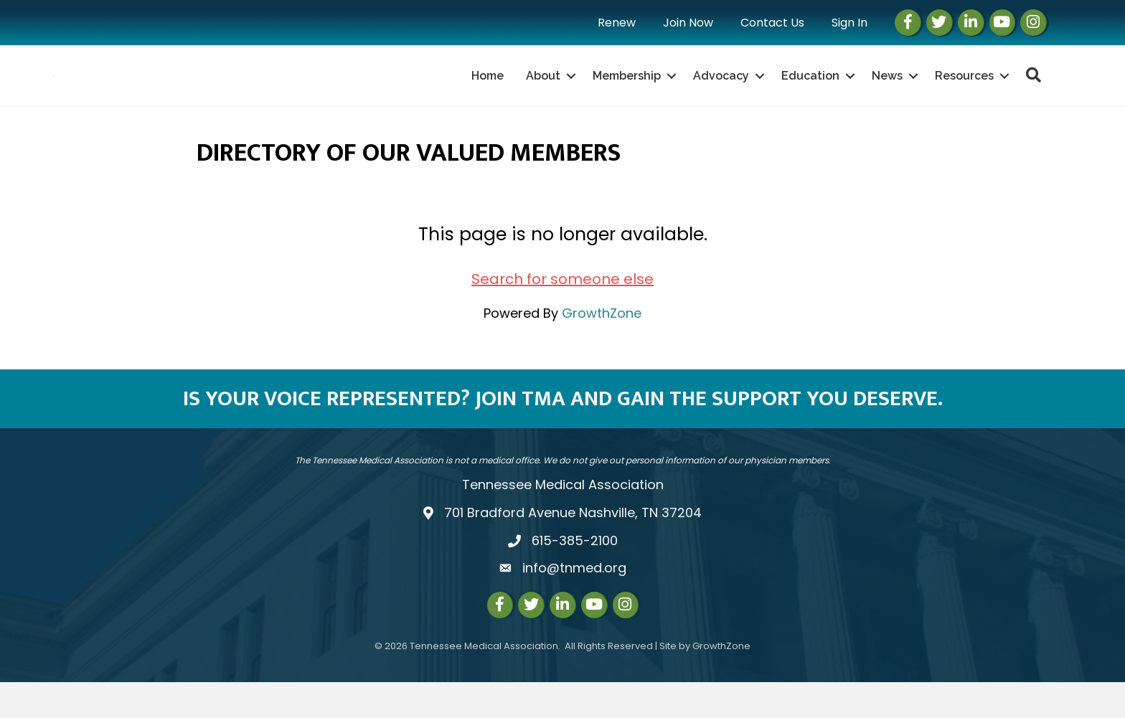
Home (487, 93)
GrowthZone (601, 349)
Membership (627, 93)
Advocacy (721, 93)
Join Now (688, 22)
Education (810, 93)
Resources (964, 93)
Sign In (849, 22)
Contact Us (772, 22)
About (543, 93)
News (887, 93)
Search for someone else (562, 315)
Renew (617, 22)
